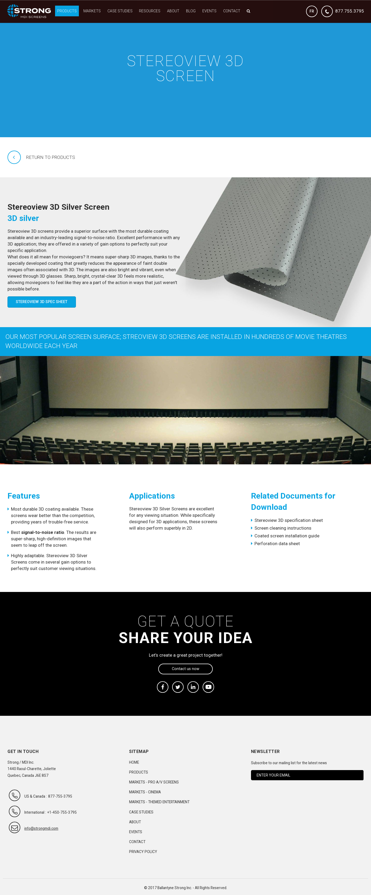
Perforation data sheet (277, 543)
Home (134, 762)
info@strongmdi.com (41, 828)
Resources (149, 11)
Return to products (50, 157)
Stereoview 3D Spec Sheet (41, 302)
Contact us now (185, 669)
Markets (92, 11)
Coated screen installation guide (286, 535)
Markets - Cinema (145, 792)
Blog (191, 11)
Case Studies (120, 11)
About (173, 11)
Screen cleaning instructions (282, 528)
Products (67, 11)
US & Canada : (35, 796)
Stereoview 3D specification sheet (288, 520)
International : (35, 812)
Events (209, 11)
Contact (231, 11)
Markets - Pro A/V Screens (154, 782)
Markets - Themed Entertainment (159, 802)
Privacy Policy (143, 852)
